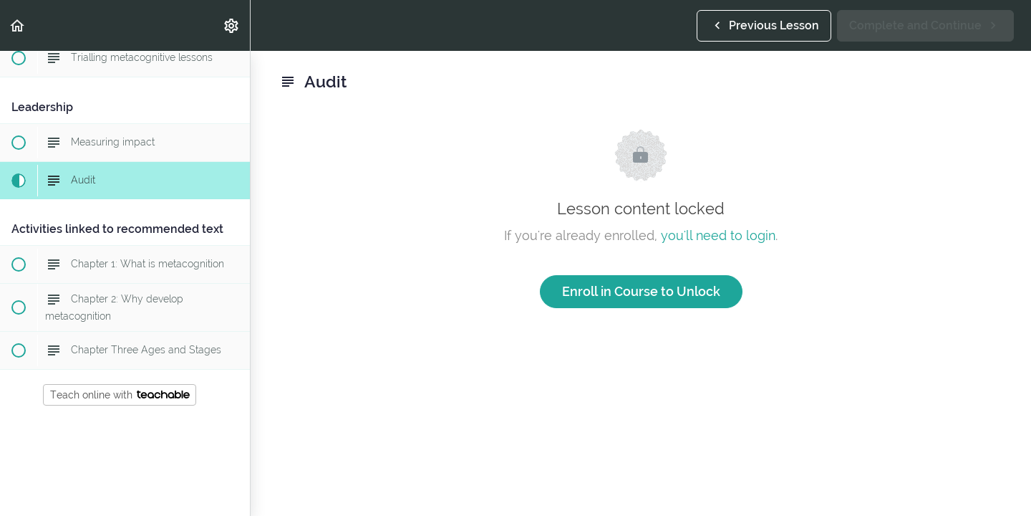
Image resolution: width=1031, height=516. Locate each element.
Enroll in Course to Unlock (641, 291)
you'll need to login (718, 235)
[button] (18, 25)
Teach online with (120, 395)
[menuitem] (232, 25)
